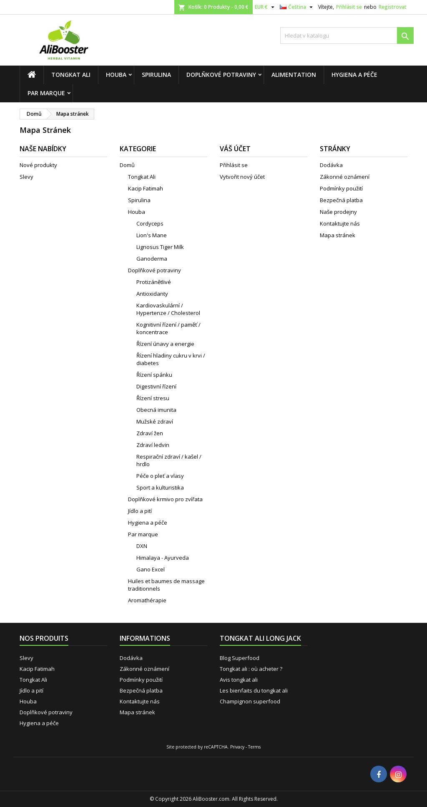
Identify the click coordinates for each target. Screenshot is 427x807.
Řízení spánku (154, 374)
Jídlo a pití (140, 511)
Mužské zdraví (154, 421)
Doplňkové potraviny (221, 75)
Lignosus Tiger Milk (160, 247)
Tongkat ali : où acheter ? (251, 668)
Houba (116, 75)
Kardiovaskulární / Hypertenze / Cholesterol (168, 309)
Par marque (46, 93)
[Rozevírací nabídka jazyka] (297, 7)
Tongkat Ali (70, 75)
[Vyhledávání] (347, 35)
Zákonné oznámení (344, 176)
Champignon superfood (250, 701)
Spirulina (156, 75)
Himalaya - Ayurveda (162, 557)
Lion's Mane (151, 235)
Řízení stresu (152, 398)
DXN (141, 546)
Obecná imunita (156, 410)
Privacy (237, 747)
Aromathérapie (147, 600)
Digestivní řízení (156, 386)
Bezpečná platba (341, 200)
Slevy (26, 176)
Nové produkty (38, 165)
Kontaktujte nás (340, 223)
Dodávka (331, 165)
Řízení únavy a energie (165, 344)
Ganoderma (151, 258)
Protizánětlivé (153, 282)
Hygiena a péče (354, 75)
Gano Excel (150, 569)
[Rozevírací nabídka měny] (265, 7)
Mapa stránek (337, 235)
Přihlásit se (349, 6)
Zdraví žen (149, 433)
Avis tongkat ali (239, 679)
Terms (254, 747)
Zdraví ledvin (152, 445)
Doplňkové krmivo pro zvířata (165, 499)
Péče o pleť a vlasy (160, 476)
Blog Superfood (239, 658)
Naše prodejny (338, 212)
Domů (127, 165)
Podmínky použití (341, 188)
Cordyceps (149, 223)
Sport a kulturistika (160, 487)
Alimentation (293, 75)
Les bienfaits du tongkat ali (254, 690)
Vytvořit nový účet (242, 176)
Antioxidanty (152, 293)
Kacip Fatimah (145, 188)
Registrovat (393, 6)
